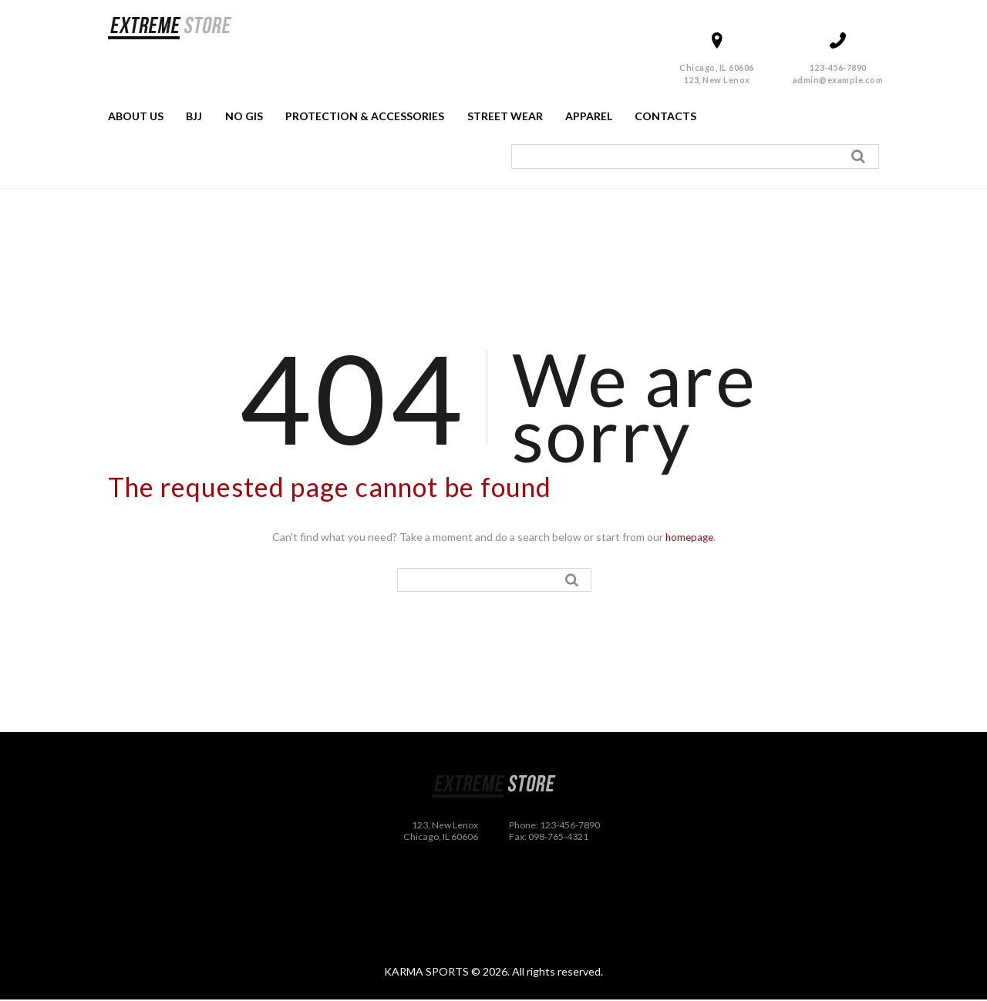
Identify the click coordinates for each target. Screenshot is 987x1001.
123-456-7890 (838, 67)
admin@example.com (838, 80)
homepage (689, 536)
